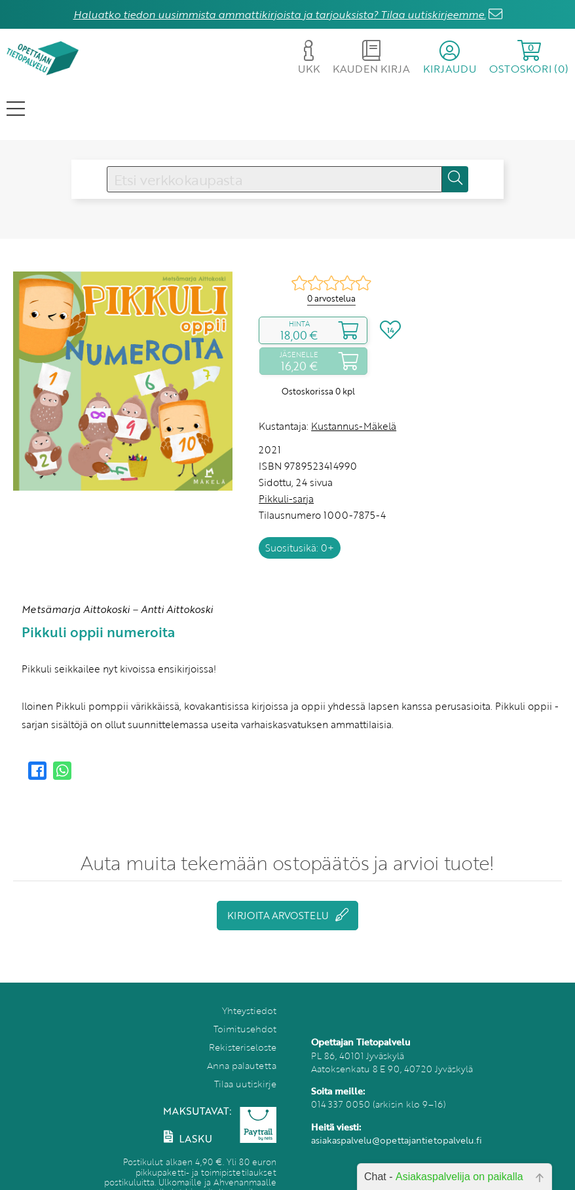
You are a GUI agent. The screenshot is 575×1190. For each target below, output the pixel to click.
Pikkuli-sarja (286, 498)
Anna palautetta (241, 1065)
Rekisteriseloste (242, 1047)
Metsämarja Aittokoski (76, 609)
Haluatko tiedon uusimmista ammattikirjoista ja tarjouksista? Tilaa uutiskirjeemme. (279, 14)
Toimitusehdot (244, 1029)
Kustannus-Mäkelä (353, 426)
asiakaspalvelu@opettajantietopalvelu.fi (396, 1140)
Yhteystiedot (249, 1010)
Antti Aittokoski (177, 609)
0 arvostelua (331, 298)
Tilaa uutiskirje (245, 1084)
